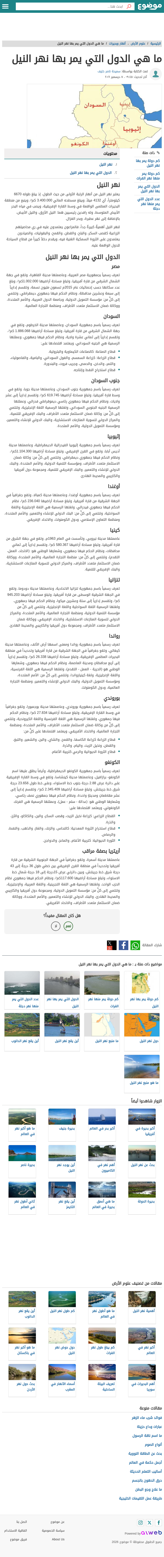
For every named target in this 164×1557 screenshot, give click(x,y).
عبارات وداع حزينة (149, 1426)
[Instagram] (140, 1522)
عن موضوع (57, 1522)
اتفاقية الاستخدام (15, 1531)
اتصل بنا (21, 1522)
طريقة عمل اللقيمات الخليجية (140, 1498)
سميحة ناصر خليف (109, 71)
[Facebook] (158, 1522)
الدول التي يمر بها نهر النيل (149, 188)
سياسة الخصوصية (53, 1531)
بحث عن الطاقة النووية (145, 1453)
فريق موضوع (18, 1539)
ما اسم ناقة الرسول (147, 1435)
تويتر (112, 945)
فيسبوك (123, 945)
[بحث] (129, 6)
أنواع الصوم (153, 1444)
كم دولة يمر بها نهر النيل (148, 163)
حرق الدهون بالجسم (147, 1480)
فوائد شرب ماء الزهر (147, 1417)
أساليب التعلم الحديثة (146, 1471)
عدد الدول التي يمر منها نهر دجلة (148, 204)
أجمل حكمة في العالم (145, 1462)
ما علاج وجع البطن (148, 1489)
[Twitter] (149, 1522)
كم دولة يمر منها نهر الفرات (148, 176)
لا (56, 926)
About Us (58, 1539)
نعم (68, 926)
